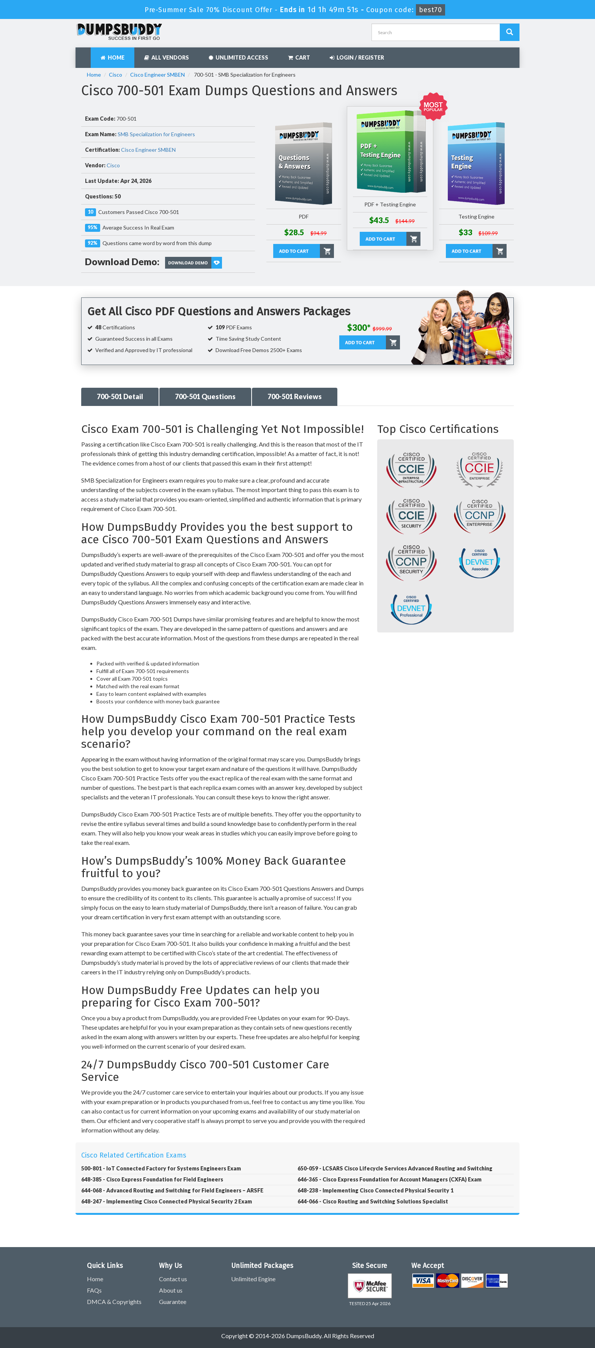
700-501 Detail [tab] (120, 396)
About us (171, 1290)
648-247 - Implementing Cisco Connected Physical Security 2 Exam (166, 1201)
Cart (299, 57)
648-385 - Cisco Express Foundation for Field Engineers (152, 1179)
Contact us (173, 1278)
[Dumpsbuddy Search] (509, 32)
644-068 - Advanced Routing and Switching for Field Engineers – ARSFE (172, 1190)
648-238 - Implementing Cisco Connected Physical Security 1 (375, 1190)
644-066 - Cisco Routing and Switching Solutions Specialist (373, 1201)
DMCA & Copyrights (114, 1301)
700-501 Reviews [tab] (295, 396)
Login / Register (357, 57)
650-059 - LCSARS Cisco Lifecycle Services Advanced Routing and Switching (395, 1168)
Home (112, 57)
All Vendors (166, 57)
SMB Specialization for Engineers (156, 134)
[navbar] (85, 53)
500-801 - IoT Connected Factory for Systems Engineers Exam (161, 1168)
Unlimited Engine (253, 1278)
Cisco (115, 74)
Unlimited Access (238, 57)
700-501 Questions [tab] (205, 396)
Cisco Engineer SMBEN (157, 74)
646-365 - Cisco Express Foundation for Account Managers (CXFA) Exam (390, 1179)
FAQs (94, 1290)
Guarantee (172, 1301)
